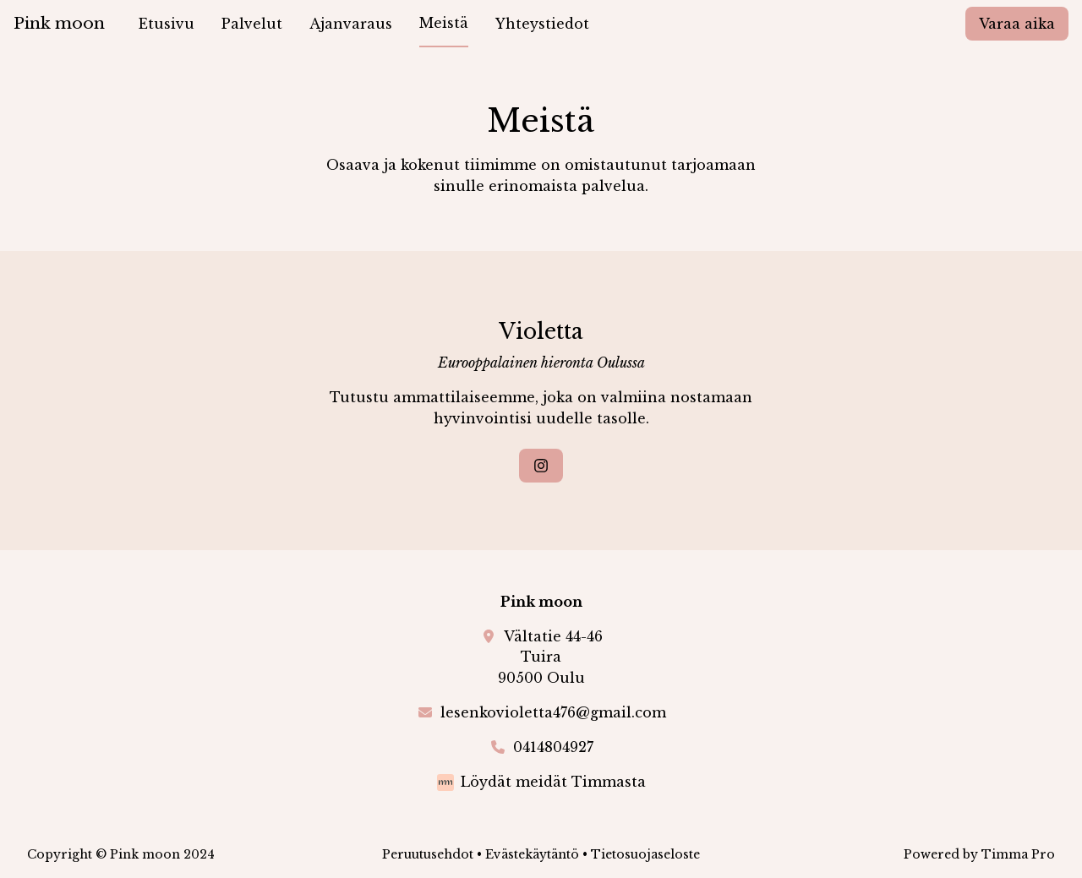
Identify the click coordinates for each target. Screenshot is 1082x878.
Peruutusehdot (427, 854)
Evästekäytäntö (532, 854)
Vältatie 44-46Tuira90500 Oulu (550, 657)
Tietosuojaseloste (645, 854)
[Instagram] (541, 466)
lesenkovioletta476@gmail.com (553, 712)
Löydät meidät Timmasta (553, 781)
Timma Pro (1018, 854)
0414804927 (553, 747)
